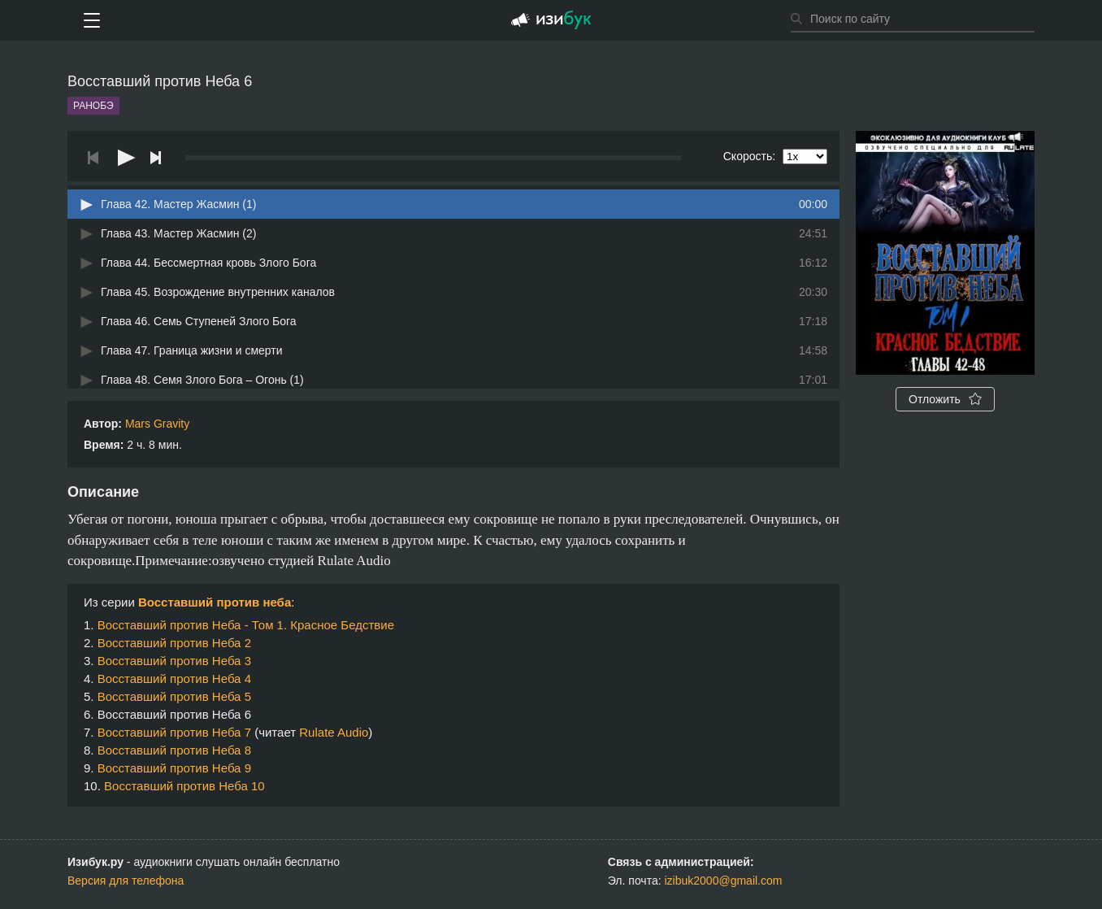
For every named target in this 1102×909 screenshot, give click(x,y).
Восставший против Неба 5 (174, 696)
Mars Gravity (157, 423)
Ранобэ (93, 105)
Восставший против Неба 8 (174, 750)
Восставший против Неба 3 (174, 661)
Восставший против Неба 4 (174, 678)
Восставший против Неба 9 (174, 768)
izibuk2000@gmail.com (724, 880)
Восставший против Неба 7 (174, 732)
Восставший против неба (214, 602)
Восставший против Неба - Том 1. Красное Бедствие (246, 625)
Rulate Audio (333, 732)
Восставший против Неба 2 (174, 643)
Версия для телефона (125, 880)
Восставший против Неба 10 (184, 786)
